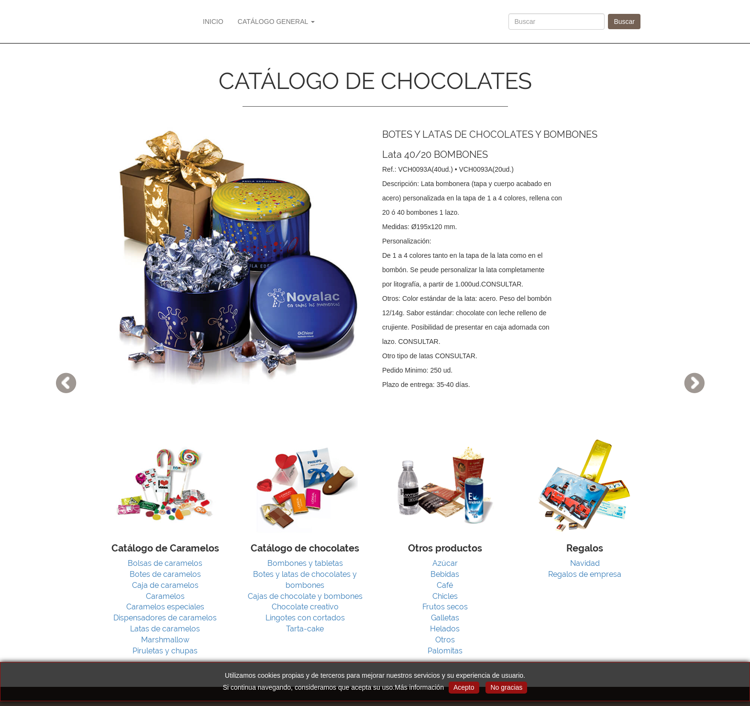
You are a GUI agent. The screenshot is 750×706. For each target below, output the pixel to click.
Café (445, 585)
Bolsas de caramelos (165, 563)
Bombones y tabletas (305, 563)
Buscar (624, 21)
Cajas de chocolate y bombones (305, 596)
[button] (56, 353)
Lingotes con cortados (305, 617)
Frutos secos (445, 606)
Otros (445, 639)
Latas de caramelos (165, 628)
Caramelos (165, 596)
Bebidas (444, 574)
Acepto (463, 687)
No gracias (506, 687)
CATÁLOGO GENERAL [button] (276, 21)
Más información (419, 687)
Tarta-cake (305, 628)
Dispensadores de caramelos (165, 617)
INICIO (213, 21)
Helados (445, 628)
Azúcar (445, 563)
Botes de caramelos (165, 574)
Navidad (585, 563)
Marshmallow (165, 639)
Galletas (445, 617)
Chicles (445, 596)
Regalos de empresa (584, 574)
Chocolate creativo (305, 606)
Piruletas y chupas (165, 650)
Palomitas (445, 650)
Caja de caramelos (165, 585)
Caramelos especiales (165, 606)
